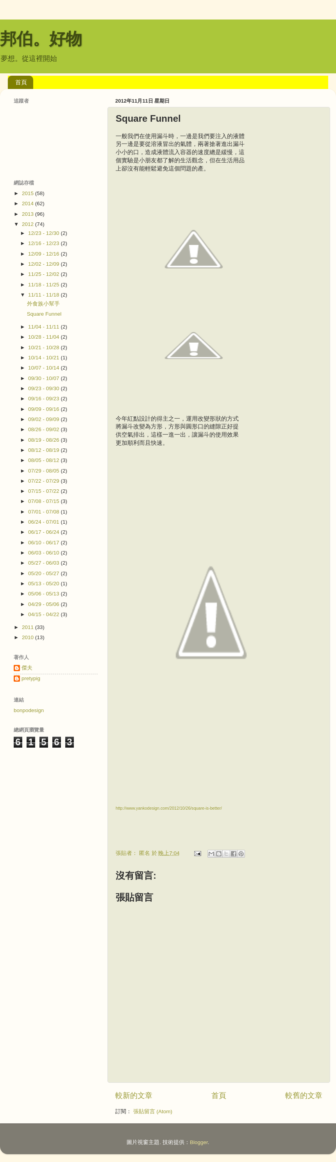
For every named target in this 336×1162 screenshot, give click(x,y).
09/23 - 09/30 (44, 388)
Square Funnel (44, 314)
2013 (28, 214)
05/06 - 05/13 (44, 594)
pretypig (30, 678)
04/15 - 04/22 (44, 614)
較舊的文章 (303, 1095)
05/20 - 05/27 (44, 573)
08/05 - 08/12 (44, 460)
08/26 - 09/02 (44, 429)
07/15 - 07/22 (44, 491)
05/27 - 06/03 (44, 563)
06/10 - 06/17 (44, 542)
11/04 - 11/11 (44, 327)
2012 (28, 224)
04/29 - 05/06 (44, 604)
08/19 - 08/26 (44, 440)
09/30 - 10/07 (44, 378)
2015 (28, 193)
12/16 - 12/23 (44, 243)
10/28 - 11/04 (44, 337)
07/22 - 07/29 (44, 481)
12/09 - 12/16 (44, 254)
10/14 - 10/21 (44, 358)
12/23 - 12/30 (44, 233)
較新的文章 (133, 1095)
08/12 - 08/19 (44, 450)
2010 (28, 637)
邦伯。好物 (41, 39)
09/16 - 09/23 (44, 399)
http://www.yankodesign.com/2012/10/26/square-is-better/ (169, 808)
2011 (28, 627)
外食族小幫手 (43, 304)
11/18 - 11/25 (44, 285)
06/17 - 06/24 (44, 532)
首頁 (21, 82)
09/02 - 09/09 (44, 419)
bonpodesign (29, 710)
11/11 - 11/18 (44, 295)
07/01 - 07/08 (44, 512)
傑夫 (26, 668)
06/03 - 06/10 (44, 553)
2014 (28, 203)
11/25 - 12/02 (44, 274)
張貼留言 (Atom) (152, 1111)
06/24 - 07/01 (44, 522)
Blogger (199, 1142)
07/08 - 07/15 (44, 501)
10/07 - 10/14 (44, 368)
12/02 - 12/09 (44, 264)
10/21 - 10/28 (44, 347)
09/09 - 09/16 (44, 409)
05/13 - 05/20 (44, 583)
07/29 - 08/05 (44, 471)
